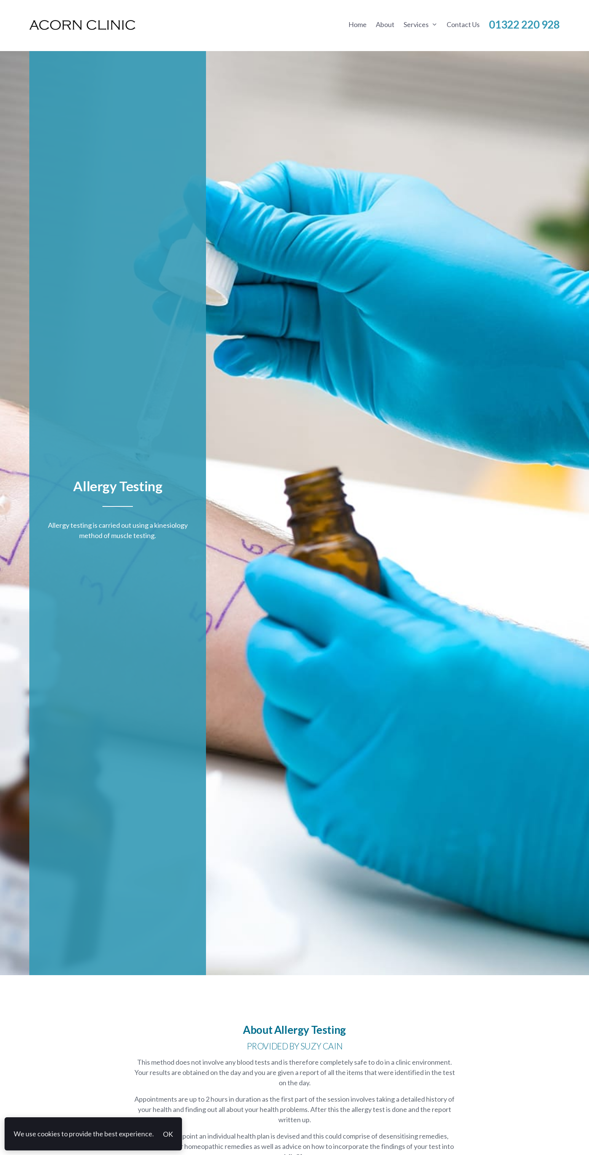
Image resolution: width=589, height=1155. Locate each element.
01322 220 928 (524, 24)
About (385, 24)
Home (357, 24)
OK (168, 1134)
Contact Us (463, 24)
